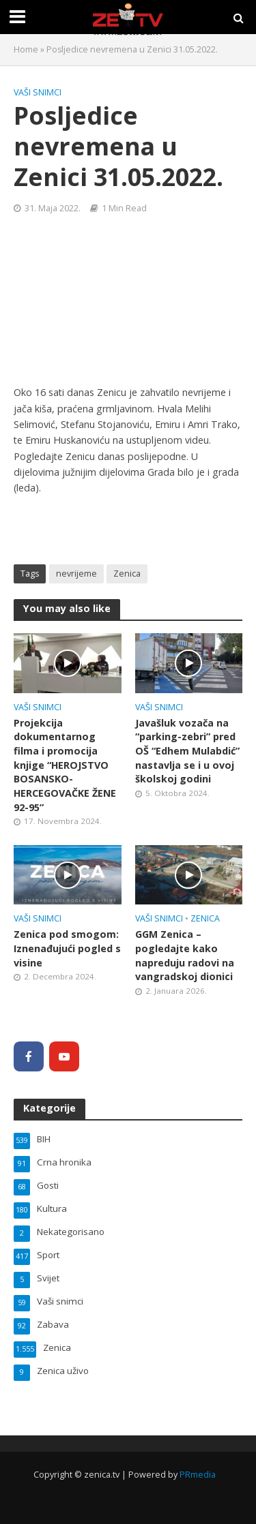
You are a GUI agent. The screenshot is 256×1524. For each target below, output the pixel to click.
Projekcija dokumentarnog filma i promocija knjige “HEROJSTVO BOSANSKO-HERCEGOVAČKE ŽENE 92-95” (65, 765)
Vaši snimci (37, 92)
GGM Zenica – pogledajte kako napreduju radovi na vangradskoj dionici (184, 955)
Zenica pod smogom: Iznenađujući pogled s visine (67, 948)
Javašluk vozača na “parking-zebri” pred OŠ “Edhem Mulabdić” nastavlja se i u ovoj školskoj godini (187, 751)
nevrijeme (76, 573)
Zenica (127, 573)
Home (26, 49)
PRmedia (198, 1474)
